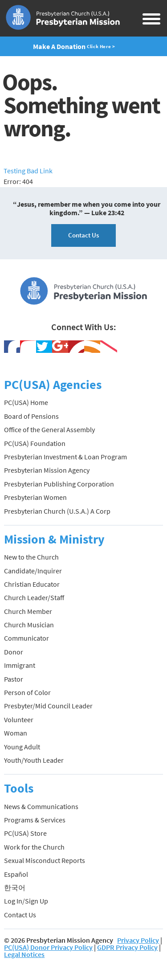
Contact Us (83, 235)
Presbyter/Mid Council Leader (48, 705)
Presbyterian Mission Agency (47, 470)
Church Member (28, 611)
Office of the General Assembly (49, 429)
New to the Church (31, 556)
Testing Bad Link (28, 170)
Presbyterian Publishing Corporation (59, 483)
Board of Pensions (31, 416)
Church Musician (29, 624)
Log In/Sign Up (26, 900)
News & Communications (41, 806)
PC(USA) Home (26, 402)
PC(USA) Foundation (34, 443)
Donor (13, 651)
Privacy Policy (138, 940)
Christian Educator (32, 584)
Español (16, 874)
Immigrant (19, 665)
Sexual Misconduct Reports (44, 860)
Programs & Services (34, 819)
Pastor (13, 679)
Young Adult (22, 746)
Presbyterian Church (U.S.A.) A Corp (57, 511)
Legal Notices (24, 954)
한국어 (14, 887)
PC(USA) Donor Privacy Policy (48, 947)
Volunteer (18, 719)
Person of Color (27, 692)
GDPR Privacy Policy (127, 947)
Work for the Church (34, 846)
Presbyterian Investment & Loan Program (65, 456)
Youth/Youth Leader (34, 760)
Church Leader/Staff (34, 597)
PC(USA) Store (25, 833)
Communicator (26, 638)
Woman (15, 732)
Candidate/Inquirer (33, 570)
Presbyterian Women (35, 497)
